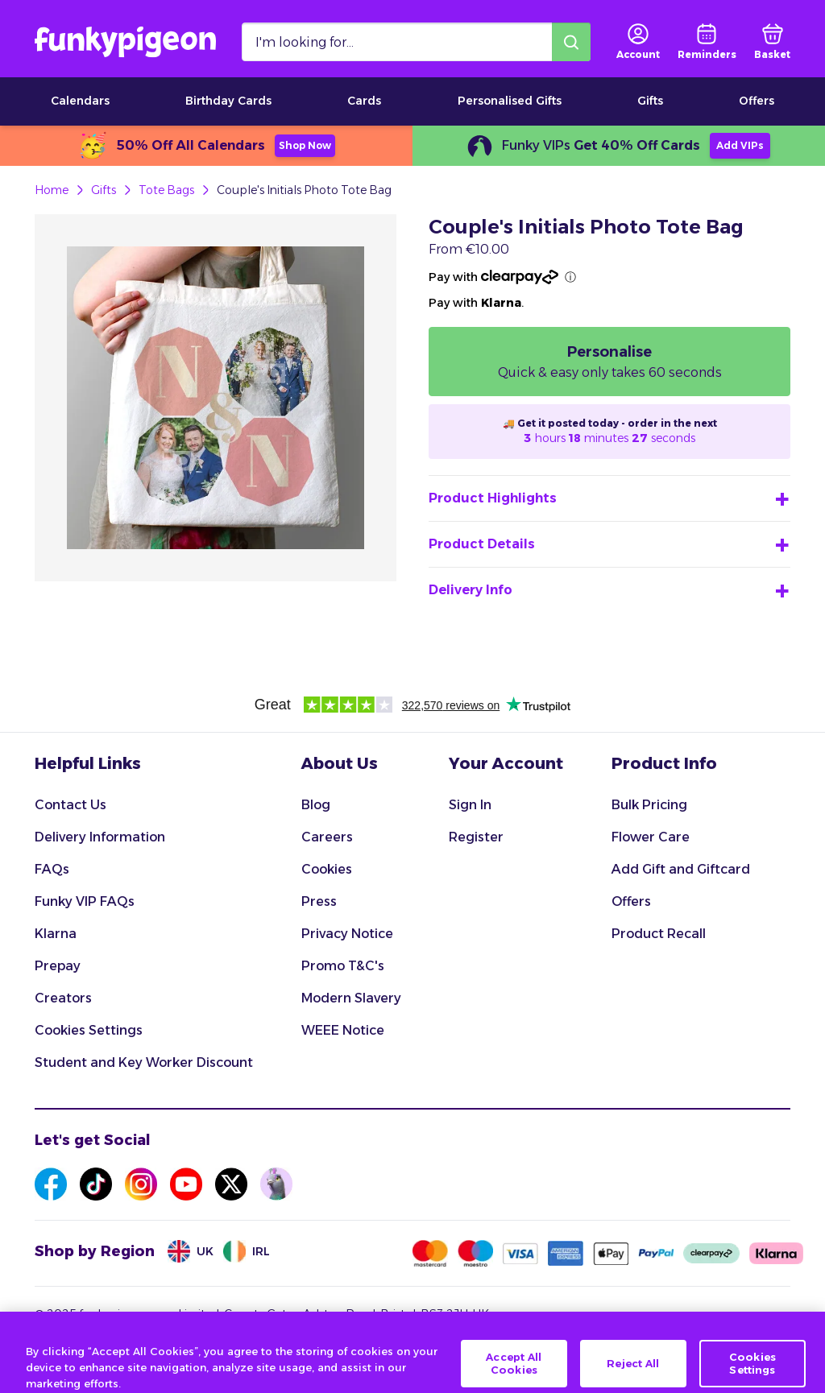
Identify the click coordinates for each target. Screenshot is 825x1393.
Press (319, 901)
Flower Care (650, 837)
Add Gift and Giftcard (680, 869)
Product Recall (658, 933)
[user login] (638, 42)
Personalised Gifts (510, 100)
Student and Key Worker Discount (144, 1062)
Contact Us (70, 804)
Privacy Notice (347, 933)
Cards (364, 100)
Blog (315, 804)
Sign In (470, 804)
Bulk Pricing (649, 804)
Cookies (326, 869)
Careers (327, 837)
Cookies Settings (89, 1030)
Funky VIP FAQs (85, 901)
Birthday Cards (228, 100)
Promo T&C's (342, 965)
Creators (63, 998)
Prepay (58, 965)
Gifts (650, 100)
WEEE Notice (342, 1030)
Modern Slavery (351, 998)
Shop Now (305, 145)
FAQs (52, 869)
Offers (756, 100)
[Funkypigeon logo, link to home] (125, 42)
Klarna (56, 933)
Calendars (80, 100)
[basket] (772, 42)
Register (476, 837)
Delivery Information (100, 837)
